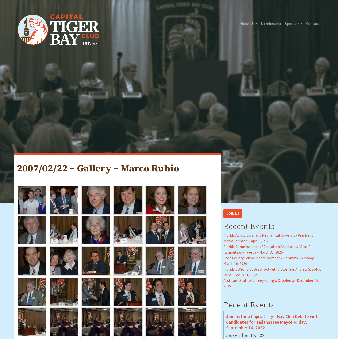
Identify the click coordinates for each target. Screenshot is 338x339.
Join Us (233, 213)
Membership (271, 23)
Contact (312, 23)
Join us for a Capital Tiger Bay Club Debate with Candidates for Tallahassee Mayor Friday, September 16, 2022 (272, 322)
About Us (247, 23)
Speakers (292, 23)
